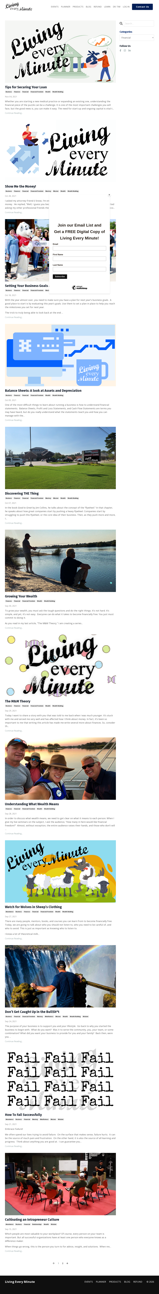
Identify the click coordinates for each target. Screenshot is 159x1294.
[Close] (109, 195)
